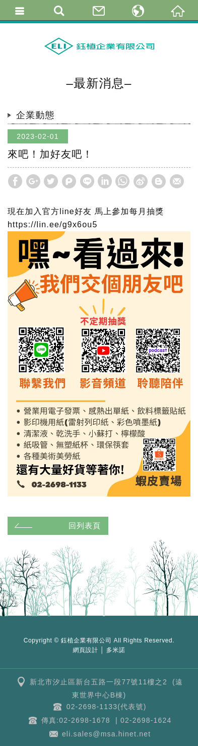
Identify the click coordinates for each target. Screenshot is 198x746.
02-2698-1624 (146, 720)
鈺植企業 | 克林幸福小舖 (99, 46)
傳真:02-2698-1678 (75, 720)
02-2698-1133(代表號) (107, 707)
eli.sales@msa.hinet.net (106, 734)
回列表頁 (56, 525)
